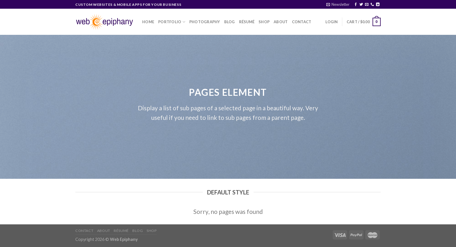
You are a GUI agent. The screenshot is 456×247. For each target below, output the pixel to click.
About (281, 21)
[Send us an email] (366, 5)
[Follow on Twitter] (361, 5)
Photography (204, 21)
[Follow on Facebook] (355, 5)
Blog (229, 21)
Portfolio (171, 22)
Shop (264, 21)
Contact (301, 21)
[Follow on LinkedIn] (378, 5)
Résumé (247, 21)
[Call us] (372, 5)
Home (148, 21)
